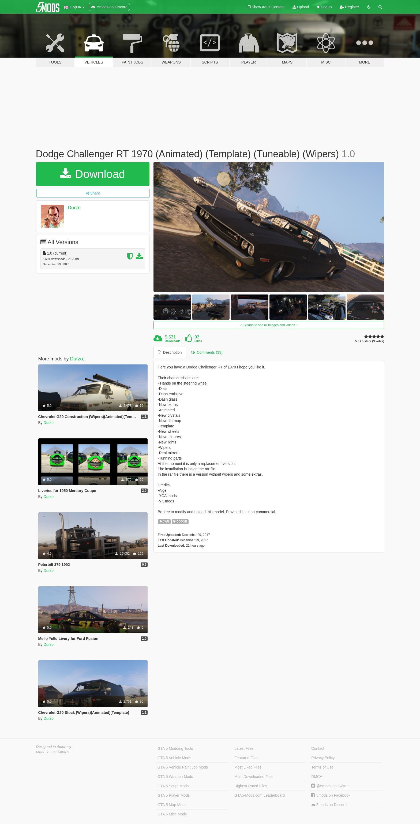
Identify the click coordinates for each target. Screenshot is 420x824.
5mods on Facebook (330, 795)
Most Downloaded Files (253, 776)
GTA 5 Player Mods (174, 795)
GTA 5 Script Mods (173, 786)
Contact (317, 748)
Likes (198, 340)
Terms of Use (322, 767)
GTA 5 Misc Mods (172, 814)
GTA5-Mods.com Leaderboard (259, 795)
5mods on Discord (329, 805)
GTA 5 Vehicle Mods (174, 758)
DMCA (316, 776)
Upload (300, 7)
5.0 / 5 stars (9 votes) (369, 341)
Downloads (173, 340)
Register (349, 7)
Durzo (74, 207)
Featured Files (246, 758)
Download (92, 174)
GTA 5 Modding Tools (175, 748)
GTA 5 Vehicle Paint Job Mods (183, 767)
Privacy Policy (323, 758)
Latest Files (244, 748)
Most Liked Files (247, 767)
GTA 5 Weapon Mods (175, 776)
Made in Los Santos (52, 752)
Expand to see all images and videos (269, 325)
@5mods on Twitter (329, 786)
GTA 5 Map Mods (172, 805)
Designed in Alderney (54, 746)
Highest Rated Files (250, 786)
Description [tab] (170, 352)
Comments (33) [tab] (207, 352)
